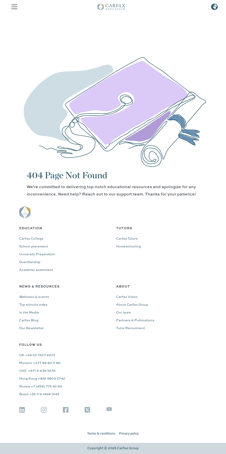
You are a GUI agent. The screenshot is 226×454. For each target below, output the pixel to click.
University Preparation (37, 254)
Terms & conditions (101, 433)
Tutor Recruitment (130, 328)
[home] (114, 7)
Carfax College (31, 238)
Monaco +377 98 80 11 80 (40, 363)
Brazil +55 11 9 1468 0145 (39, 394)
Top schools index (33, 304)
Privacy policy (129, 433)
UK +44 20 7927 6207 (37, 355)
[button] (13, 7)
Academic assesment (36, 270)
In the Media (29, 312)
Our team (123, 312)
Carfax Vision (127, 297)
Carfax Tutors (127, 238)
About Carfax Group (132, 304)
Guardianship (29, 262)
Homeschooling (128, 246)
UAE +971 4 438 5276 (37, 371)
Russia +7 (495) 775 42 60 (40, 386)
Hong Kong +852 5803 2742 (42, 378)
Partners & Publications (135, 320)
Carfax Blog (28, 320)
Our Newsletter (31, 328)
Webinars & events (34, 297)
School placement (33, 246)
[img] (22, 410)
